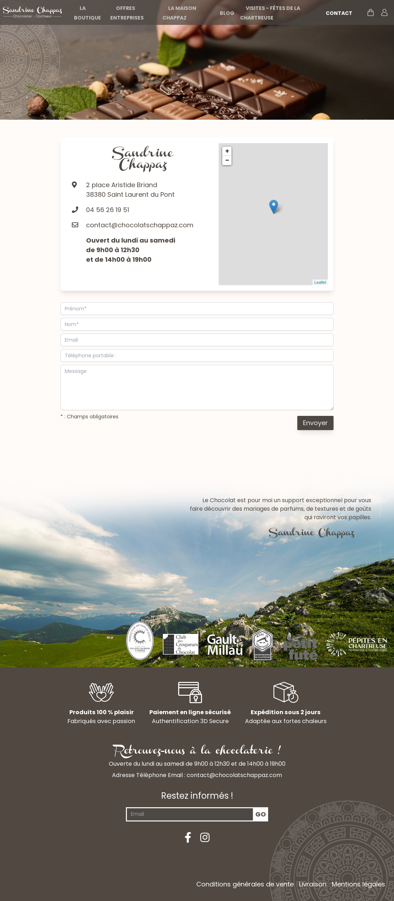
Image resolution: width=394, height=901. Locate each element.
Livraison (312, 884)
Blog (227, 13)
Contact (339, 13)
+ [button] (227, 151)
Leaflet (320, 282)
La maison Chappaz (179, 13)
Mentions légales (358, 884)
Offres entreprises (127, 13)
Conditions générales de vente (245, 884)
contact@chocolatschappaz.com (139, 225)
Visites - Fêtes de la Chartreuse (270, 13)
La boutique (87, 13)
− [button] (227, 160)
